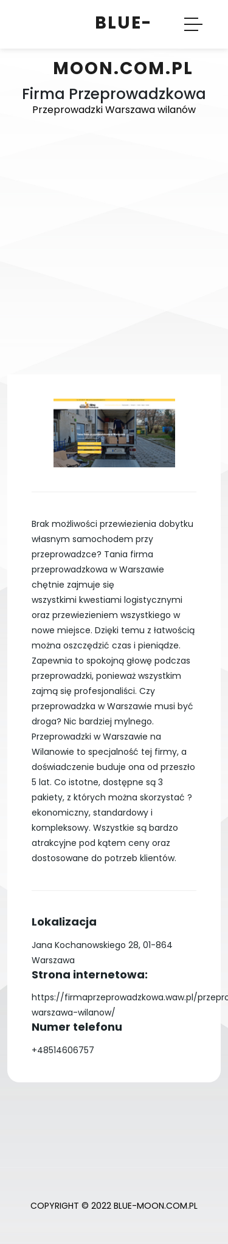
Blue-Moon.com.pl (123, 45)
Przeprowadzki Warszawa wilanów (114, 110)
